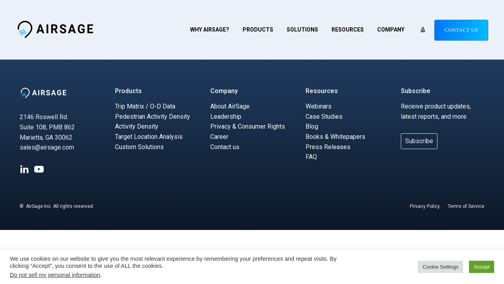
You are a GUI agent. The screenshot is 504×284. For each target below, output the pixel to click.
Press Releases (328, 147)
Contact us (461, 30)
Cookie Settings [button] (440, 267)
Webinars (319, 106)
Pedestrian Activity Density (152, 116)
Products (258, 29)
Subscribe (415, 91)
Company (390, 29)
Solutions (302, 29)
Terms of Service (466, 206)
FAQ (311, 157)
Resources (348, 29)
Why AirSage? (209, 29)
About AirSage (230, 106)
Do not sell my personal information (55, 275)
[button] (423, 29)
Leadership (225, 116)
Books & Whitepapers (335, 136)
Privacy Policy (425, 206)
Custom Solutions (139, 147)
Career (219, 136)
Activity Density (136, 126)
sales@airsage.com (47, 147)
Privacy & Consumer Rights (247, 126)
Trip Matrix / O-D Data (145, 106)
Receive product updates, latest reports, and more (436, 111)
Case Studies (324, 116)
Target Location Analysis (149, 136)
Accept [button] (481, 267)
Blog (312, 126)
